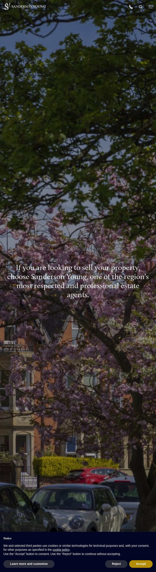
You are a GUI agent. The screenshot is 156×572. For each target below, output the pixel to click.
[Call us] (131, 7)
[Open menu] (150, 6)
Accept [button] (141, 563)
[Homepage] (24, 6)
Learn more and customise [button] (29, 563)
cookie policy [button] (61, 549)
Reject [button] (116, 563)
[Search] (141, 7)
